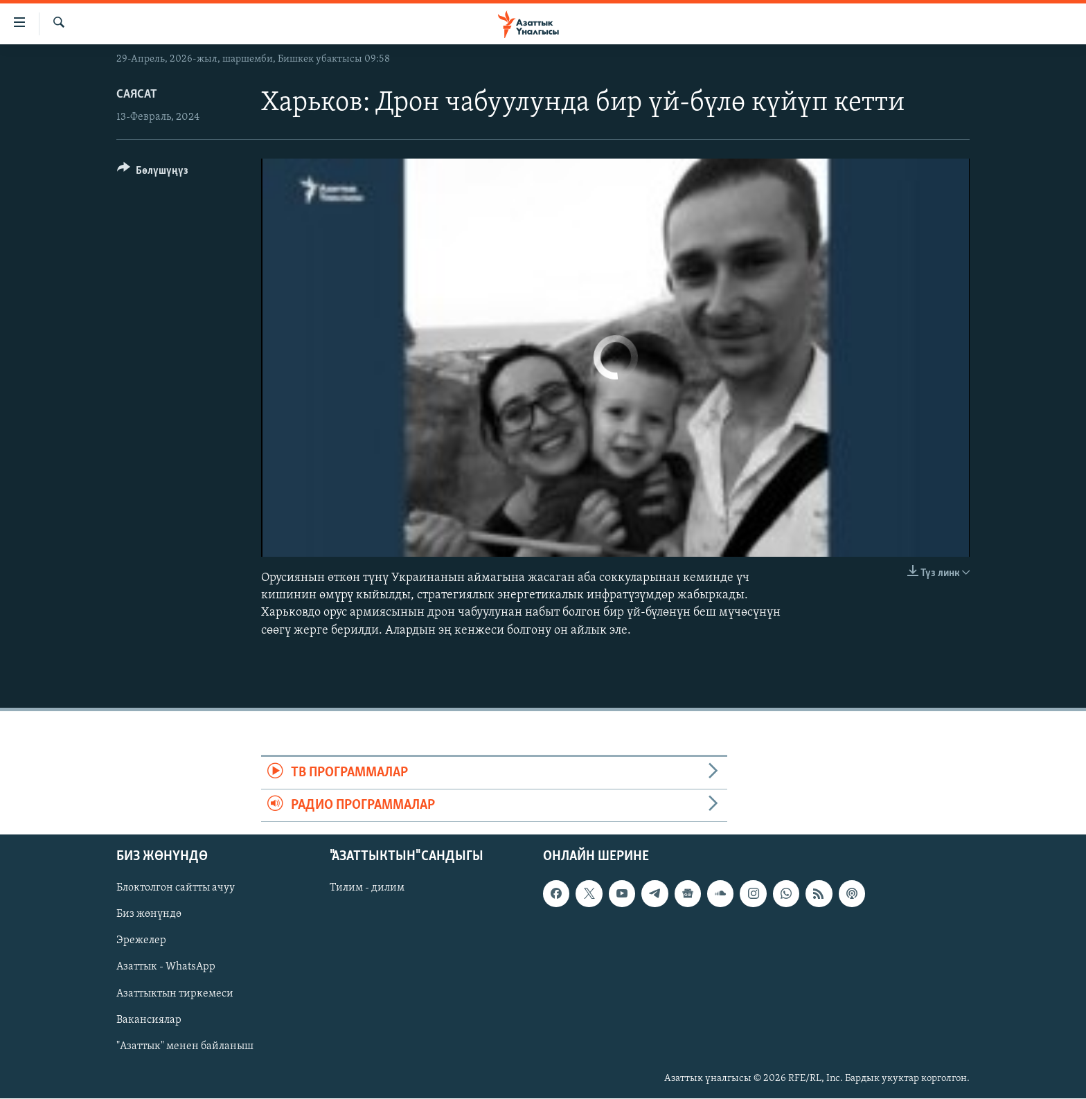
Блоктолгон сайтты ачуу (175, 888)
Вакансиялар (148, 1020)
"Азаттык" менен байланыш (184, 1046)
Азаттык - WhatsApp (165, 967)
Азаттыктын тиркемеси (174, 993)
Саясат (136, 94)
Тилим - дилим (367, 888)
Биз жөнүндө (148, 914)
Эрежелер (141, 941)
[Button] (152, 173)
